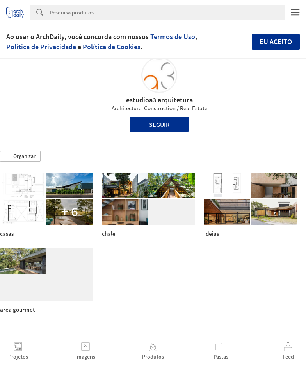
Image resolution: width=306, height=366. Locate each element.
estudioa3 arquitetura (159, 99)
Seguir (159, 124)
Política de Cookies (112, 46)
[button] (20, 156)
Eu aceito (276, 41)
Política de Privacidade (41, 46)
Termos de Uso (172, 36)
